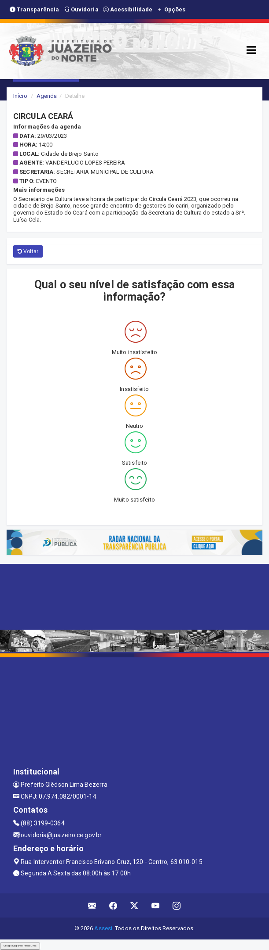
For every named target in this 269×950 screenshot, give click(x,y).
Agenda (47, 96)
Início (20, 96)
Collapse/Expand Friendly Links (20, 945)
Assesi (103, 928)
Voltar (28, 251)
